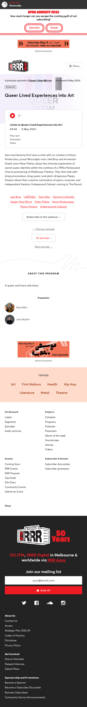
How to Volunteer (14, 659)
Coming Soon (12, 464)
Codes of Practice (15, 635)
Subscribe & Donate (56, 458)
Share (13, 142)
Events (9, 458)
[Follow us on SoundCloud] (50, 603)
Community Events (15, 487)
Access (9, 625)
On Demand (11, 412)
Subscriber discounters (57, 464)
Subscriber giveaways (57, 468)
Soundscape (52, 440)
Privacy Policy (13, 645)
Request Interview (14, 664)
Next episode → (43, 246)
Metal (45, 392)
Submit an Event (14, 491)
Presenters (51, 431)
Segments (10, 421)
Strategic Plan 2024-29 (17, 630)
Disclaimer (11, 640)
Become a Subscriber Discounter (23, 687)
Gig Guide (10, 477)
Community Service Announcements (25, 697)
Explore (49, 412)
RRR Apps (57, 560)
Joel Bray (15, 196)
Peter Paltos (42, 201)
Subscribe (34, 27)
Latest (8, 417)
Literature (27, 392)
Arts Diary (10, 482)
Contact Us (11, 620)
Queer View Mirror (40, 80)
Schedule (50, 417)
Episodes (10, 426)
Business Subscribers (16, 692)
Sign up (43, 590)
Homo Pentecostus (63, 201)
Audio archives (13, 431)
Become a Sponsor (15, 682)
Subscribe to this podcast (44, 217)
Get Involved (12, 654)
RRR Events (11, 468)
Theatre (61, 392)
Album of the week (55, 435)
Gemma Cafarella (63, 196)
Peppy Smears (29, 206)
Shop (8, 505)
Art (13, 384)
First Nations (31, 384)
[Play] (12, 116)
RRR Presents (12, 473)
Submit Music (12, 668)
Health (52, 384)
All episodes (43, 238)
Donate (54, 27)
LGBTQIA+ (30, 196)
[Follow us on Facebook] (36, 603)
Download (15, 139)
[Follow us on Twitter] (24, 603)
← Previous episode (43, 229)
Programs (50, 421)
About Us (10, 615)
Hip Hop (70, 384)
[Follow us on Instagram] (63, 603)
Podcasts (50, 426)
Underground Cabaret (53, 206)
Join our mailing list (43, 571)
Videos (49, 449)
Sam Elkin (44, 196)
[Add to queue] (19, 115)
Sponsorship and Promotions (22, 677)
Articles (49, 444)
